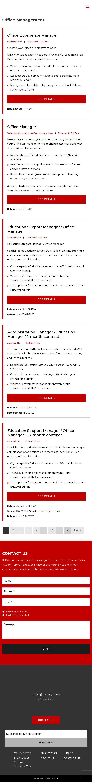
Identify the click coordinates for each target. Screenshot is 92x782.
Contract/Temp (32, 343)
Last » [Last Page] (77, 530)
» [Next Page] (67, 530)
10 (51, 530)
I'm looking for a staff (17, 615)
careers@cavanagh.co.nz (46, 694)
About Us (47, 758)
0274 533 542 (80, 6)
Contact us (71, 758)
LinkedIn (49, 708)
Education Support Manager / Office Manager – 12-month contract (40, 433)
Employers (48, 753)
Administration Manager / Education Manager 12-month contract (41, 334)
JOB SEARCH (46, 720)
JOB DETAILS (46, 99)
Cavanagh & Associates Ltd (49, 778)
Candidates (22, 753)
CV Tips (18, 762)
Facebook (43, 708)
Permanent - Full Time (37, 42)
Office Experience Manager (32, 35)
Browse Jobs (21, 757)
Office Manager (21, 127)
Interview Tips (22, 766)
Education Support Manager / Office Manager (40, 229)
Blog (69, 753)
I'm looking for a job (16, 611)
